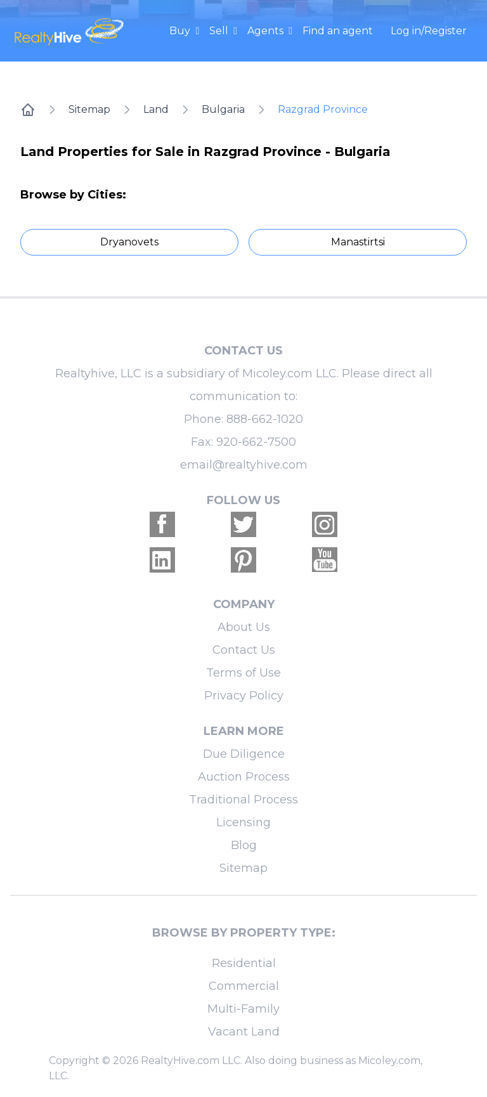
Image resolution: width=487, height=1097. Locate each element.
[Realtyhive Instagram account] (324, 524)
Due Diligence (244, 754)
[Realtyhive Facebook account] (162, 524)
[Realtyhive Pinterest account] (243, 560)
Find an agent (337, 31)
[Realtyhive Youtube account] (324, 560)
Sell (220, 31)
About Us (244, 627)
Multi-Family (243, 1009)
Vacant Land (244, 1032)
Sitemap (89, 109)
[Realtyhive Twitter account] (243, 524)
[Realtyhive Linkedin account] (162, 560)
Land (156, 109)
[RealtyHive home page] (70, 31)
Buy (181, 31)
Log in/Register (429, 31)
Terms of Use (243, 673)
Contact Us (243, 650)
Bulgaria (223, 109)
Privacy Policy (243, 696)
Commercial (244, 986)
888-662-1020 (264, 419)
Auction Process (244, 777)
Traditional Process (243, 800)
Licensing (243, 822)
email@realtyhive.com (244, 465)
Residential (244, 963)
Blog (244, 845)
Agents (266, 31)
